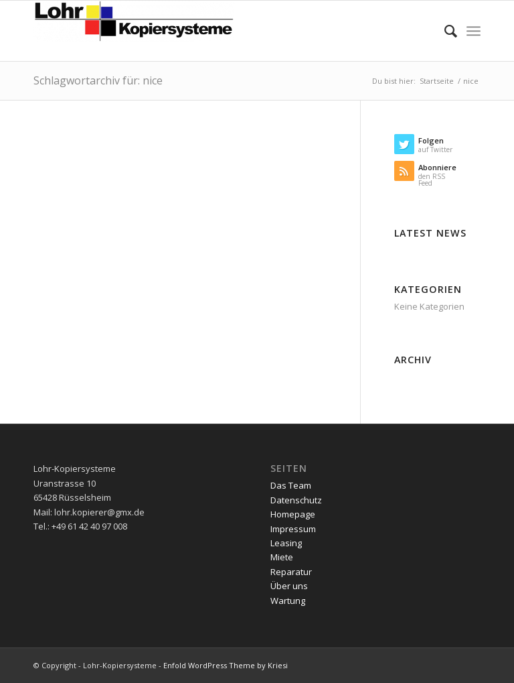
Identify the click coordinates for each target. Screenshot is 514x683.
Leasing (286, 543)
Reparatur (291, 572)
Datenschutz (296, 500)
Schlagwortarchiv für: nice (98, 80)
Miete (281, 557)
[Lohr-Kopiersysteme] (133, 31)
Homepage (292, 514)
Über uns (289, 586)
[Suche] (444, 31)
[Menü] (473, 31)
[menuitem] (444, 31)
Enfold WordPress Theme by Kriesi (225, 665)
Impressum (293, 529)
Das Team (290, 485)
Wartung (287, 601)
